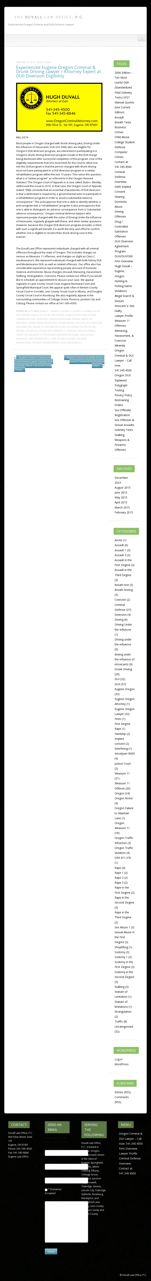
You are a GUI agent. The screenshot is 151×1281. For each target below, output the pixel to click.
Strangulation (123, 1011)
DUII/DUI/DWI (124, 256)
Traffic (119, 1021)
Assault (119, 117)
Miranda (120, 345)
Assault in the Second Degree (47, 315)
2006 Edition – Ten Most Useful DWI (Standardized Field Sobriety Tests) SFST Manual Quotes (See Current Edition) (124, 92)
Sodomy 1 (121, 957)
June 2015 (121, 492)
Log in (118, 1059)
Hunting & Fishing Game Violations (123, 286)
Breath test (122, 585)
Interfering (121, 748)
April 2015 (121, 502)
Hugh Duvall (44, 62)
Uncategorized (124, 1026)
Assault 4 (79, 311)
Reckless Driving (66, 338)
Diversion (121, 614)
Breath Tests (123, 122)
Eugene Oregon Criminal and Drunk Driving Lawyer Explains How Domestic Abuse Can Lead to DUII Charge (33, 363)
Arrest (118, 540)
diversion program (60, 319)
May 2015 (121, 497)
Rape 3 (119, 882)
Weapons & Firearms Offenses (122, 445)
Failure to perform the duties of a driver (56, 326)
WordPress (122, 1064)
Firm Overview (124, 261)
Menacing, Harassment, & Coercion (124, 335)
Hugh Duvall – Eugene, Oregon (123, 271)
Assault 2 (56, 311)
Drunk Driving (123, 669)
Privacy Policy (123, 395)
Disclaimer (56, 1189)
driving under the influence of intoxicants (124, 659)
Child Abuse (122, 137)
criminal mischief (25, 319)
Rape (118, 868)
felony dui (32, 330)
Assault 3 (67, 311)
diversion (42, 319)
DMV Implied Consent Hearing (123, 191)
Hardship (120, 734)
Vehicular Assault (70, 342)
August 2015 (123, 487)
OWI (54, 338)
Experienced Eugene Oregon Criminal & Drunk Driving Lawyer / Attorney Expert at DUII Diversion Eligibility (58, 71)
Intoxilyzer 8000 (125, 753)
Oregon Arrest (124, 798)
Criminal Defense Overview (120, 177)
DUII (29, 311)
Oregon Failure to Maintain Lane (124, 813)
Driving (119, 619)
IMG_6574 (22, 137)
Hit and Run (45, 330)
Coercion (120, 599)
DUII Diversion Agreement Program (124, 246)
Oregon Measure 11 (39, 338)
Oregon (71, 330)
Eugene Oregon (124, 689)
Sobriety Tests (124, 430)
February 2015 (124, 512)
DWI (29, 326)
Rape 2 (119, 877)
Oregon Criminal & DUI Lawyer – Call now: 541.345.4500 (124, 360)
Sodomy (120, 952)
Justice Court (123, 763)
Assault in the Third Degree (80, 315)
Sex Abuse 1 (122, 927)
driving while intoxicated (42, 323)
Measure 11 (59, 330)
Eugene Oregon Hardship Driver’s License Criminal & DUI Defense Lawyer (85, 361)
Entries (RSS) (123, 1092)
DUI (77, 323)
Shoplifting (121, 947)
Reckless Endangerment (45, 342)
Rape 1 (119, 873)
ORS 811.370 (123, 858)
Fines (118, 719)
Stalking (119, 435)
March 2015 (122, 507)
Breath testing (124, 590)
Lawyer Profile (124, 316)
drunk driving (66, 323)
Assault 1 (45, 311)
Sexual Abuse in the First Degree (124, 937)
